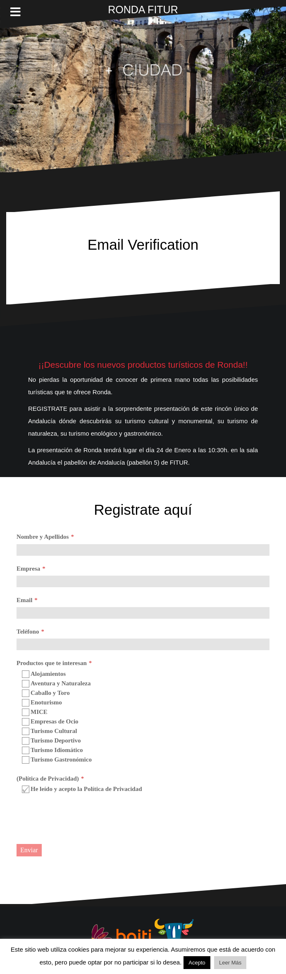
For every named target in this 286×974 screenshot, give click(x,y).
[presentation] (79, 819)
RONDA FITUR (143, 9)
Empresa (28, 568)
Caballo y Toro (46, 693)
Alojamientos (44, 674)
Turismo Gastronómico (57, 760)
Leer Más (230, 963)
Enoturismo (42, 702)
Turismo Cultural (49, 731)
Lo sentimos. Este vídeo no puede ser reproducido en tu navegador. (143, 89)
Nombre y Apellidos (43, 536)
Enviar (29, 849)
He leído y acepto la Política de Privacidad (82, 789)
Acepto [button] (196, 963)
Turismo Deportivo (51, 741)
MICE (35, 712)
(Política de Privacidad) (48, 778)
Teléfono (28, 631)
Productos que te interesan (52, 663)
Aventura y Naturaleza (56, 683)
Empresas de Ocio (50, 722)
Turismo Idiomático (52, 750)
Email (24, 600)
